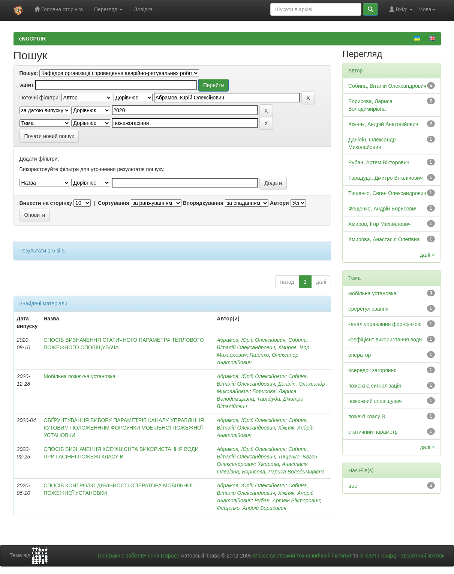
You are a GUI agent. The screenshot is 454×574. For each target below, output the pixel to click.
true (352, 486)
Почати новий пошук (49, 136)
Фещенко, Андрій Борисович (251, 508)
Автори (279, 203)
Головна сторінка (58, 9)
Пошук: (28, 73)
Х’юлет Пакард (378, 556)
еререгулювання (368, 309)
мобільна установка (372, 293)
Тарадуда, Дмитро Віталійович (385, 178)
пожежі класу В (366, 416)
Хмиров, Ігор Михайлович (379, 224)
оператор (359, 355)
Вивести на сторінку (45, 203)
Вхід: (401, 9)
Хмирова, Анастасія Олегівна (384, 239)
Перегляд (108, 9)
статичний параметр (373, 432)
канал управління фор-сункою (384, 324)
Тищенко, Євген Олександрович (387, 193)
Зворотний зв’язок (422, 556)
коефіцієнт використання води (385, 340)
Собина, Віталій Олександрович (387, 86)
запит (26, 85)
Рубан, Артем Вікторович (287, 500)
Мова (426, 9)
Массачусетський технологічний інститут (302, 556)
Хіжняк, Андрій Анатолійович (383, 124)
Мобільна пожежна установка (79, 376)
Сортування (113, 203)
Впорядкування (203, 203)
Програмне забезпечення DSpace (138, 556)
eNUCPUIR (32, 39)
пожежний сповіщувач (375, 401)
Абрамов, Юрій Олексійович (251, 340)
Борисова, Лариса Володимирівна (283, 472)
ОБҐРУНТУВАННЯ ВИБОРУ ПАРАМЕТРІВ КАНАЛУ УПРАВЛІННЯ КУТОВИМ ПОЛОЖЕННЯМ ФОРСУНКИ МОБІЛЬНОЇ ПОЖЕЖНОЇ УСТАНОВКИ (123, 427)
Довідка (143, 9)
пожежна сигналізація (374, 386)
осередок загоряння (372, 370)
